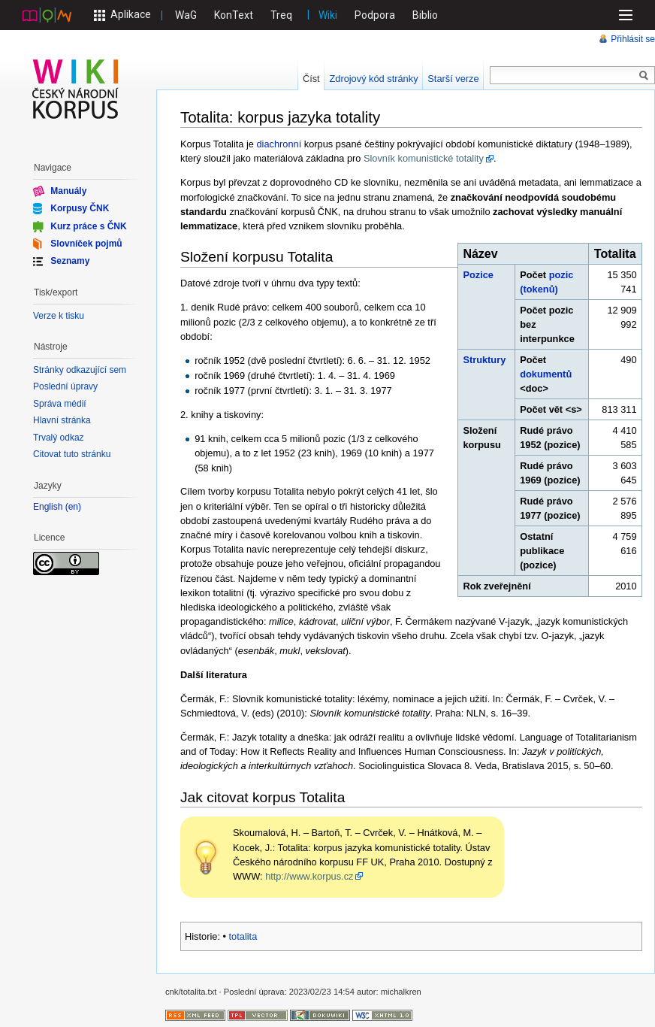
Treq (281, 15)
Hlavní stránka (62, 420)
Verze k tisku (58, 316)
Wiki (327, 15)
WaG (186, 15)
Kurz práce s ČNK (88, 225)
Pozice (478, 274)
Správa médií (59, 403)
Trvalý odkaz (58, 437)
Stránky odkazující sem (79, 370)
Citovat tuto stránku (71, 454)
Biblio (425, 15)
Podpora (375, 15)
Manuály (68, 191)
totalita (243, 936)
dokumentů (546, 374)
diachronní (279, 144)
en (73, 507)
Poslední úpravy (65, 386)
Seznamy (69, 261)
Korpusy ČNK (79, 208)
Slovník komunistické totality (424, 158)
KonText (233, 15)
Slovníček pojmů (86, 243)
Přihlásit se (633, 39)
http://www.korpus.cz (309, 876)
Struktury (484, 359)
